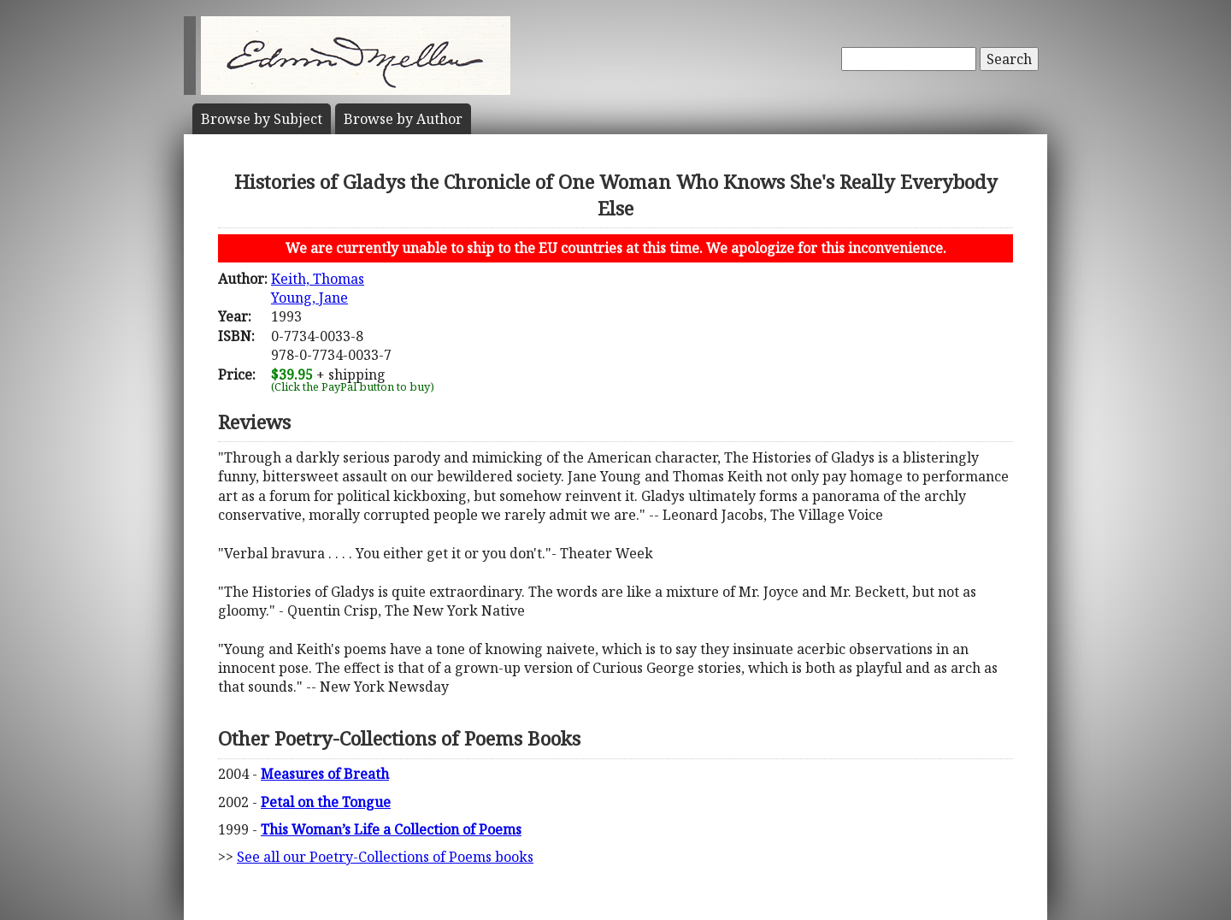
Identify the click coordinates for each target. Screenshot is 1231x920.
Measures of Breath (325, 773)
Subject (261, 119)
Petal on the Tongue (326, 802)
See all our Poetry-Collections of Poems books (385, 856)
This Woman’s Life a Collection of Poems (391, 829)
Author (403, 119)
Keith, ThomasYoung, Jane (317, 288)
